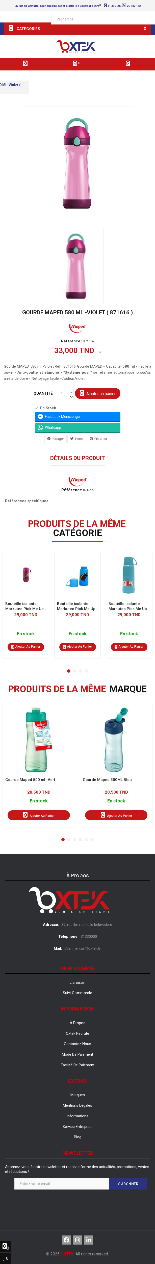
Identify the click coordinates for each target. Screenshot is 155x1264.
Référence (71, 490)
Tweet (79, 439)
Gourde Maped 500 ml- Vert (30, 779)
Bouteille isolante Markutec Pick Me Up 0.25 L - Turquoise (128, 606)
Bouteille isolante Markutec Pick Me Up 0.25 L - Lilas (24, 606)
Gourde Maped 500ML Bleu (107, 779)
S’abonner (128, 1184)
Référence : (71, 341)
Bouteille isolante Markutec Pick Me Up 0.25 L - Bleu (76, 606)
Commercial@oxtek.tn (82, 948)
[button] (69, 671)
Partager (58, 439)
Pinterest (100, 439)
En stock (26, 633)
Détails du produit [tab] (77, 458)
